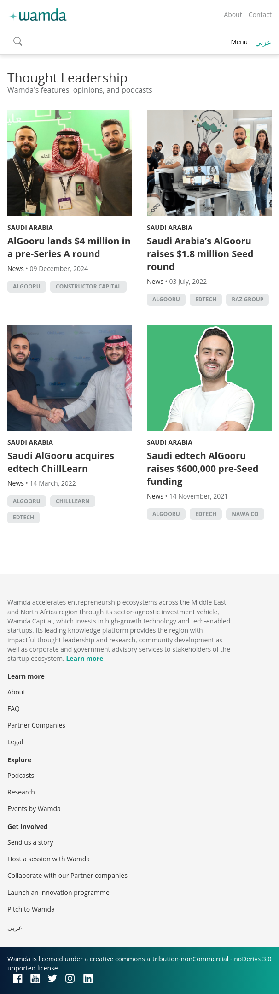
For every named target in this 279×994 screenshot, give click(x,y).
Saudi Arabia (30, 227)
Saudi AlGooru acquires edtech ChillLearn (60, 462)
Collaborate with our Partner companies (67, 875)
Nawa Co (245, 514)
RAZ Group (247, 299)
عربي (263, 42)
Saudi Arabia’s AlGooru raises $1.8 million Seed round (200, 254)
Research (21, 792)
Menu (239, 41)
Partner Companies (36, 725)
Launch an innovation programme (58, 892)
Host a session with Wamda (48, 858)
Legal (15, 741)
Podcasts (20, 775)
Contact (260, 14)
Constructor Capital (88, 286)
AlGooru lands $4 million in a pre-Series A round (69, 247)
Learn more (84, 658)
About (233, 14)
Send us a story (30, 842)
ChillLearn (73, 501)
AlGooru (27, 286)
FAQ (13, 708)
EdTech (205, 299)
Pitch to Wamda (31, 909)
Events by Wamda (34, 808)
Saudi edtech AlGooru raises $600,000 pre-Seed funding (202, 468)
